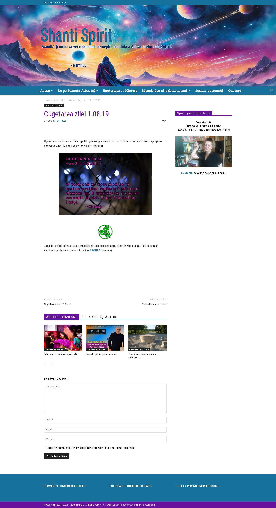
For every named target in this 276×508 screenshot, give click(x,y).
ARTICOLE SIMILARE (61, 317)
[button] (272, 91)
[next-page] (52, 364)
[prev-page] (46, 364)
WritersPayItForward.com (142, 504)
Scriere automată (209, 90)
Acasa (46, 90)
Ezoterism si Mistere (120, 90)
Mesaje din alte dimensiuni (166, 90)
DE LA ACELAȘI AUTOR (98, 317)
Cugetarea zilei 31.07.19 (57, 304)
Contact (234, 90)
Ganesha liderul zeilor (154, 304)
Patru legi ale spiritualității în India (60, 354)
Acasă (47, 100)
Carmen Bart (59, 120)
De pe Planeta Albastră (78, 90)
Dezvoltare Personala (54, 349)
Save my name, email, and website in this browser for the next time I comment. (91, 447)
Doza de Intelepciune (63, 100)
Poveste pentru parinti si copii (101, 354)
